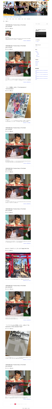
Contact (42, 0)
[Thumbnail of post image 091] (18, 265)
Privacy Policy (37, 56)
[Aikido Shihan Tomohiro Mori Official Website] (18, 64)
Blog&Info (39, 0)
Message (36, 51)
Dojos (37, 55)
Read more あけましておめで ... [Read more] (27, 280)
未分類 (36, 65)
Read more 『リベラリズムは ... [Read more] (27, 359)
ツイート (36, 46)
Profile (37, 0)
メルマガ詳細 (36, 41)
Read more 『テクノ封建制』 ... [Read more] (27, 122)
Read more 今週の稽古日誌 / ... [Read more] (27, 40)
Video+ (36, 62)
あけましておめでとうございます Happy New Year (17, 248)
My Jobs (37, 52)
